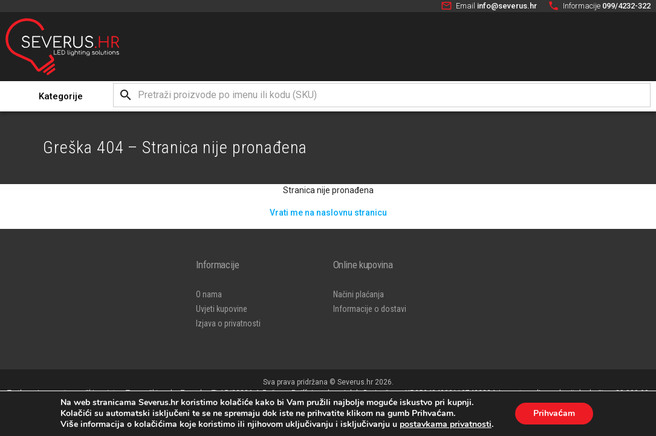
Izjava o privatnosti (228, 323)
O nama (209, 294)
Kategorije (61, 96)
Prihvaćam (554, 413)
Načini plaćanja (358, 294)
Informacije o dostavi (369, 309)
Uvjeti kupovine (221, 309)
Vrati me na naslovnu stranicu (328, 212)
